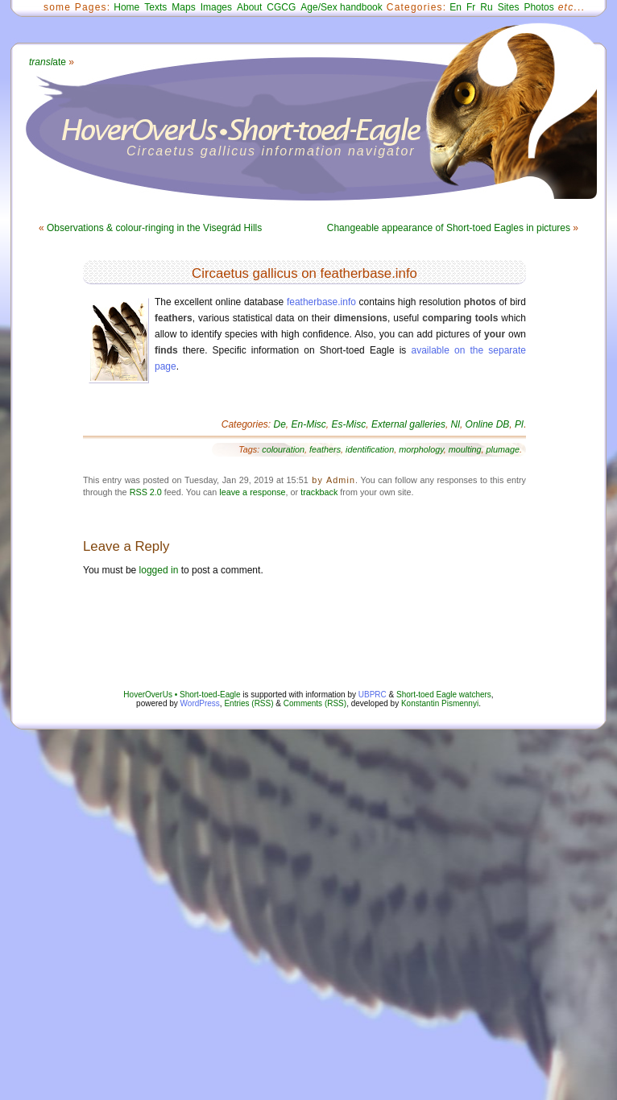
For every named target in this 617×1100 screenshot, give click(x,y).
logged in (159, 570)
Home (126, 7)
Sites (509, 7)
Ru (486, 7)
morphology (421, 449)
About (249, 7)
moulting (465, 449)
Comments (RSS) (315, 703)
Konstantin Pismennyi (439, 703)
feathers (325, 449)
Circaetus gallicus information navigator (271, 151)
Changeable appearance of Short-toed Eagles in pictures (448, 228)
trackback (318, 492)
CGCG (281, 7)
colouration (283, 449)
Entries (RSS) (248, 703)
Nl (455, 424)
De (280, 424)
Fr (470, 7)
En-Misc (309, 424)
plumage (503, 449)
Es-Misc (349, 424)
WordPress (200, 703)
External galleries (408, 424)
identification (370, 449)
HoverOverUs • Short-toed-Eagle (181, 694)
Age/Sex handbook (341, 7)
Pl (519, 424)
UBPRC (372, 694)
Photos (538, 7)
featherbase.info (321, 302)
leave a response (252, 492)
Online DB (488, 424)
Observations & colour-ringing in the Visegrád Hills (154, 228)
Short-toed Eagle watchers (443, 694)
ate (47, 62)
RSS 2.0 (146, 492)
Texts (155, 7)
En (455, 7)
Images (216, 7)
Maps (183, 7)
